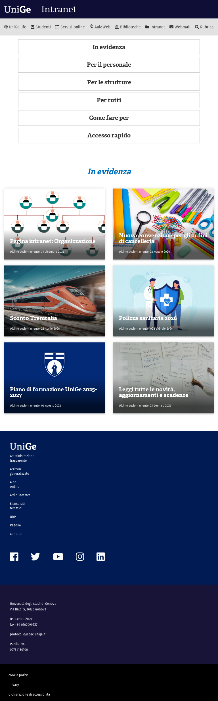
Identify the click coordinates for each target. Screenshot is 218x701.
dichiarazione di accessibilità (29, 694)
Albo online (14, 484)
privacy (14, 685)
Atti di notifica (20, 495)
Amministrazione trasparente (22, 458)
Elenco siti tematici (17, 505)
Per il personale (109, 65)
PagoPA (15, 525)
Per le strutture (109, 82)
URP (13, 516)
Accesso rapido (109, 135)
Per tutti (109, 100)
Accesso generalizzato (19, 471)
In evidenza (109, 47)
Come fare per (109, 118)
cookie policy (18, 675)
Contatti (16, 533)
